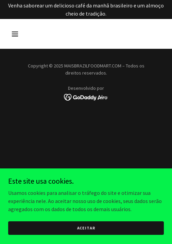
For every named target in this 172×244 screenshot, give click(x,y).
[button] (26, 34)
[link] (86, 96)
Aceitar (86, 227)
